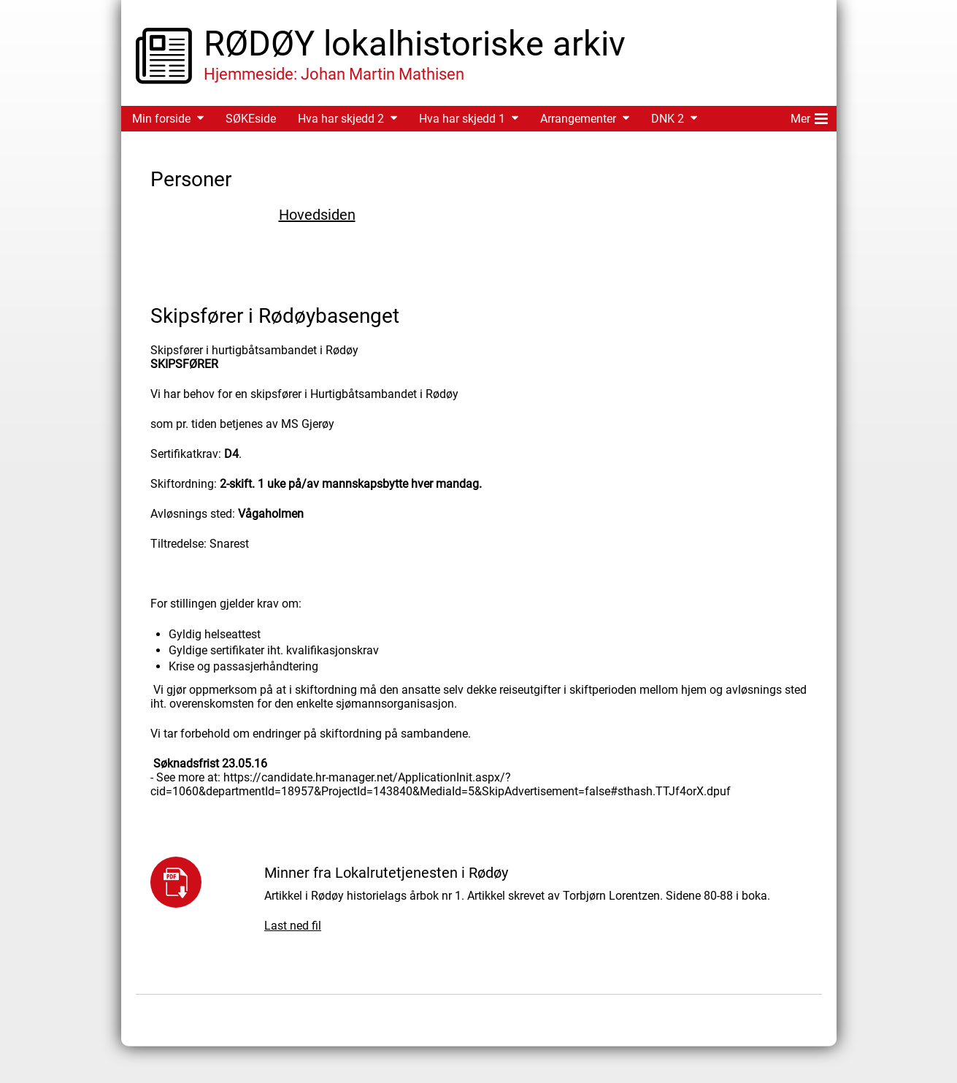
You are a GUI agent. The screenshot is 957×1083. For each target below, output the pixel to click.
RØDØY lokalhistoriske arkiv (415, 43)
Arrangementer (578, 119)
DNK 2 (667, 119)
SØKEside (251, 119)
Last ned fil (292, 926)
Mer (809, 116)
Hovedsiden (317, 215)
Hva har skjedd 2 (341, 119)
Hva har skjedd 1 (462, 119)
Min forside (161, 119)
